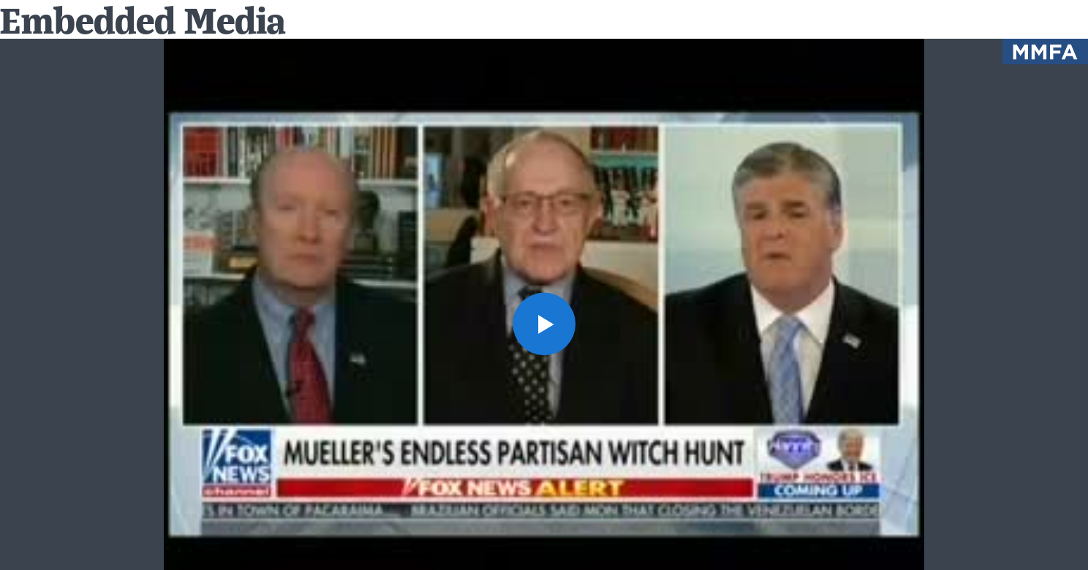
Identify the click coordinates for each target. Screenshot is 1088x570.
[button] (543, 323)
